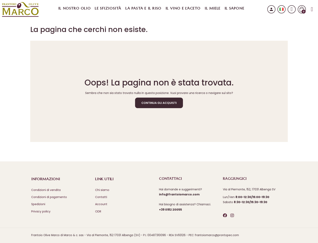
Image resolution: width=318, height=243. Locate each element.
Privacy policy (40, 211)
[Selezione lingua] (281, 9)
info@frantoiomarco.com (179, 194)
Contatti (101, 197)
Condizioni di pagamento (49, 197)
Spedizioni (38, 204)
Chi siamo (102, 190)
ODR (98, 211)
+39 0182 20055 (170, 210)
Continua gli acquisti (159, 103)
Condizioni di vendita (46, 190)
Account (101, 204)
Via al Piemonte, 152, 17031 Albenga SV (249, 189)
